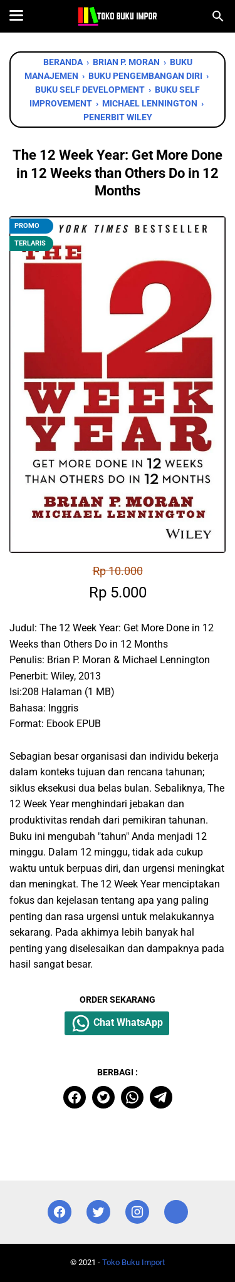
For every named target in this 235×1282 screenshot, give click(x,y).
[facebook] (74, 1097)
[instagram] (137, 1212)
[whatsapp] (132, 1097)
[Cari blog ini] (218, 16)
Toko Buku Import (133, 1262)
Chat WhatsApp (117, 1023)
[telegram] (161, 1097)
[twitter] (103, 1097)
